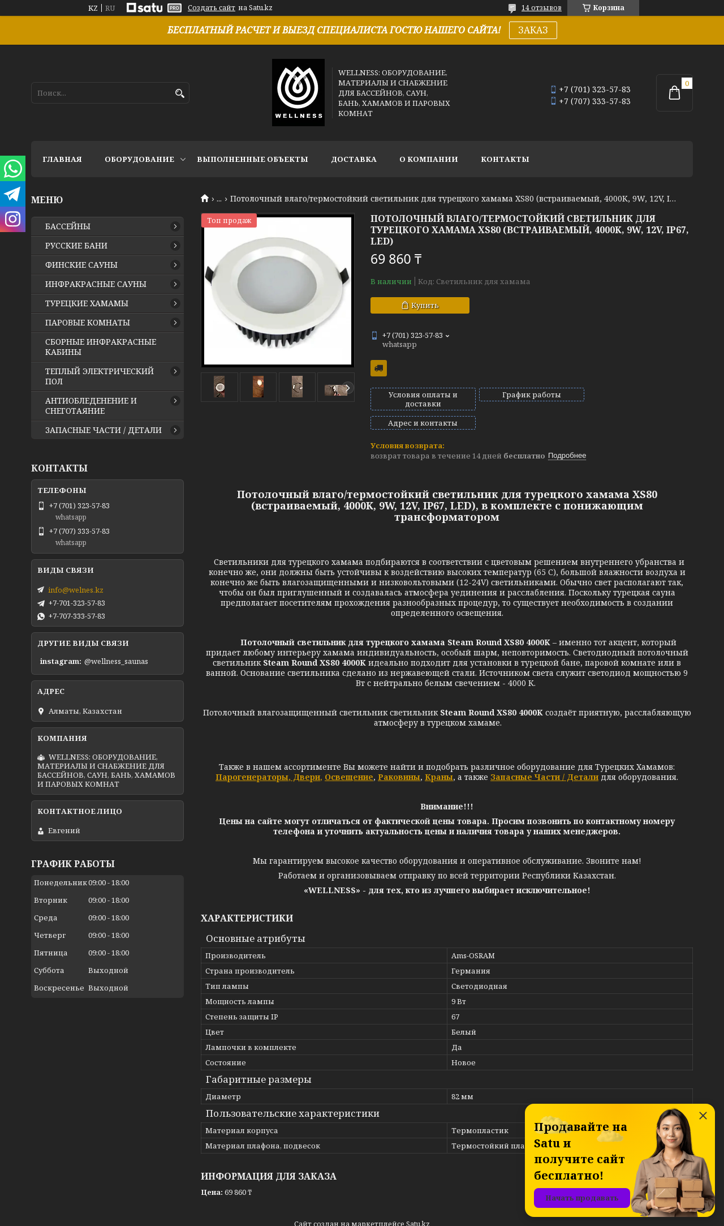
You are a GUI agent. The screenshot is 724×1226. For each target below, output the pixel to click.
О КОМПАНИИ (428, 159)
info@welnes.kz (76, 589)
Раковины (399, 757)
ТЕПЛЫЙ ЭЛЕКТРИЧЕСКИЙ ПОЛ (99, 376)
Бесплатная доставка (378, 368)
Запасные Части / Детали (544, 757)
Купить (425, 305)
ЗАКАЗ (533, 30)
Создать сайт (211, 8)
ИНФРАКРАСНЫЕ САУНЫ (95, 284)
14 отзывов (542, 7)
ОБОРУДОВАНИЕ (139, 159)
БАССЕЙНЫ (67, 226)
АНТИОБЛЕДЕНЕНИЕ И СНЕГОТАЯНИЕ (91, 406)
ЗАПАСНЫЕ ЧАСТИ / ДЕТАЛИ (103, 430)
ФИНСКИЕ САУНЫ (81, 265)
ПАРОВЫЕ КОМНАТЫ (87, 323)
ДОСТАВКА (354, 159)
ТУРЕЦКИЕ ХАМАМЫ (86, 303)
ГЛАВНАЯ (62, 159)
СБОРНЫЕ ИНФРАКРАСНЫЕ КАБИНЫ (100, 347)
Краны (439, 757)
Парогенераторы (252, 757)
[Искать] (179, 94)
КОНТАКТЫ (505, 159)
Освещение (349, 757)
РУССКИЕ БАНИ (76, 246)
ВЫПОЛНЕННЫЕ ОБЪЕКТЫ (252, 159)
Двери (305, 757)
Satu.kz (418, 1205)
